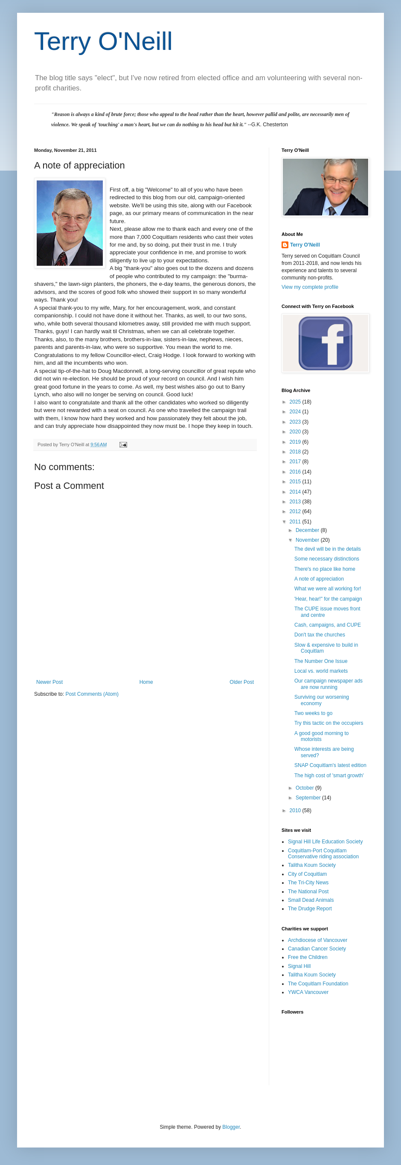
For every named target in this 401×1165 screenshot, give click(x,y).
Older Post (242, 682)
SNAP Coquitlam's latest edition (330, 765)
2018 (296, 452)
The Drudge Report (310, 909)
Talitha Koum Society (312, 865)
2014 (296, 492)
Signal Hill (299, 966)
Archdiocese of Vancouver (317, 940)
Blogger (231, 1127)
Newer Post (49, 682)
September (309, 798)
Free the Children (308, 957)
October (305, 788)
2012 (296, 511)
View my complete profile (310, 287)
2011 (296, 522)
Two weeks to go (313, 713)
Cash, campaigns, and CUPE (327, 625)
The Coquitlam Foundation (318, 984)
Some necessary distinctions (326, 559)
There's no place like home (324, 569)
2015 (296, 482)
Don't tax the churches (319, 635)
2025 (296, 402)
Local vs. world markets (321, 671)
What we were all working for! (327, 589)
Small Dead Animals (311, 900)
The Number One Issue (321, 661)
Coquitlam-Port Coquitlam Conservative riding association (323, 854)
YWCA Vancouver (308, 992)
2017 (296, 462)
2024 (296, 412)
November (308, 540)
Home (146, 682)
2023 (296, 422)
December (308, 530)
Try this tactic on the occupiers (328, 723)
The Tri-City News (308, 883)
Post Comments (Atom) (92, 694)
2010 (296, 810)
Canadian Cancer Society (317, 949)
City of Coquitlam (307, 874)
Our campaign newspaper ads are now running (328, 684)
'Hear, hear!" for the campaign (328, 599)
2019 (296, 442)
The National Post (308, 892)
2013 (296, 502)
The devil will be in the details (327, 549)
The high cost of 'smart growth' (329, 776)
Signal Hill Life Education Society (325, 842)
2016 (296, 472)
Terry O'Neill (103, 41)
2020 (296, 432)
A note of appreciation (319, 579)
